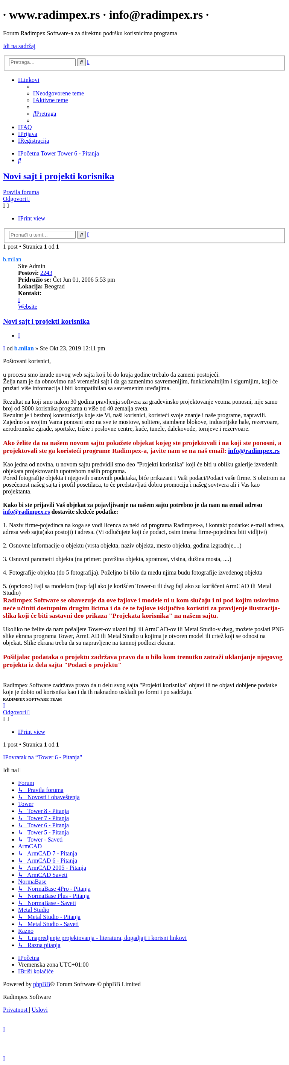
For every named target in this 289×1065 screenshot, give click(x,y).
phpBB (41, 984)
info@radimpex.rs (254, 450)
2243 (46, 273)
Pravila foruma (21, 192)
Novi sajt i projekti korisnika (58, 176)
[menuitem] (58, 93)
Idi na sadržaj (19, 46)
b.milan (12, 259)
